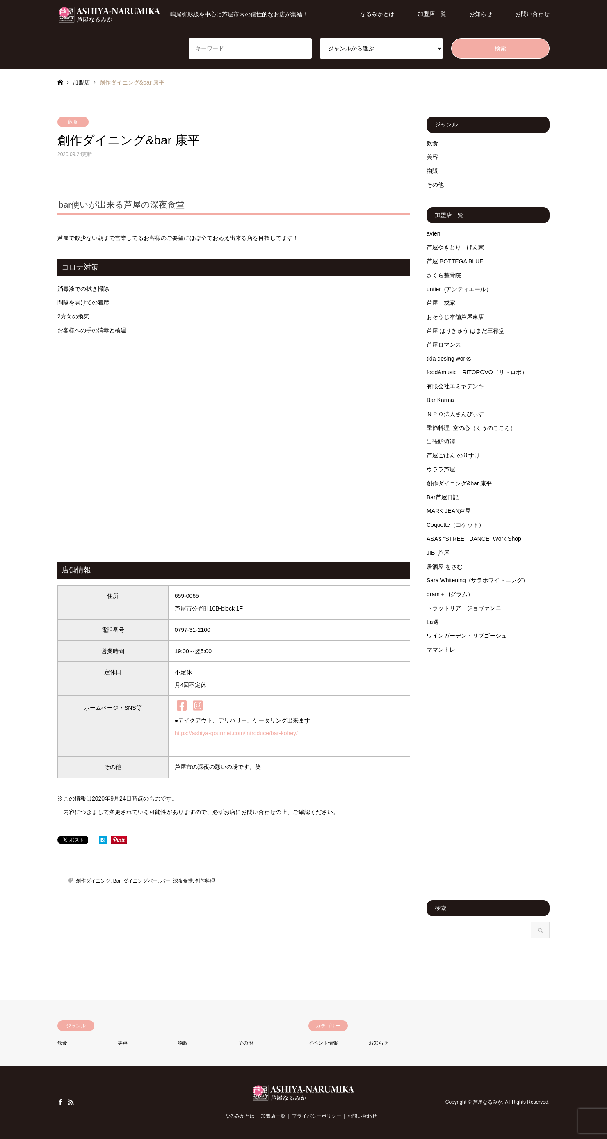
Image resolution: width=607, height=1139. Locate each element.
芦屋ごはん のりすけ (453, 455)
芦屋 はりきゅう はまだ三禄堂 (465, 330)
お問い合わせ (532, 14)
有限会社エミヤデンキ (455, 386)
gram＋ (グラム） (450, 594)
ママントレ (441, 649)
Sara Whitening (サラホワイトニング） (477, 580)
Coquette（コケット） (455, 524)
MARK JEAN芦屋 (449, 511)
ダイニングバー (140, 881)
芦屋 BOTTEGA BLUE (455, 261)
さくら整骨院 (444, 275)
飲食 (73, 122)
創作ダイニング (93, 881)
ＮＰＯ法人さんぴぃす (455, 414)
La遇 (433, 622)
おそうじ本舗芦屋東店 (455, 316)
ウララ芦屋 (441, 469)
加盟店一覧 (432, 14)
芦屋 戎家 (441, 303)
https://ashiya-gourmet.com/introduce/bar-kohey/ (236, 733)
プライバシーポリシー (316, 1116)
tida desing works (449, 358)
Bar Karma (440, 400)
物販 (432, 170)
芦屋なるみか (487, 1102)
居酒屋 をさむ (445, 566)
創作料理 (205, 881)
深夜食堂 (183, 881)
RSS (71, 1102)
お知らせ (480, 14)
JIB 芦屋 (438, 552)
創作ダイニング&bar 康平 (459, 483)
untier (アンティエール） (459, 289)
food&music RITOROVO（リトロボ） (477, 372)
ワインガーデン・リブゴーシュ (467, 635)
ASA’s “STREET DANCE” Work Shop (474, 538)
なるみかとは (377, 14)
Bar (117, 881)
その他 (435, 184)
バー (165, 881)
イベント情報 (323, 1043)
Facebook (60, 1102)
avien (433, 233)
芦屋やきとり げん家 (455, 247)
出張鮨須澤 (441, 441)
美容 (432, 156)
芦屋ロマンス (444, 344)
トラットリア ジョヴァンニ (464, 608)
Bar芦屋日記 (443, 497)
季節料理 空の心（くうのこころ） (471, 428)
